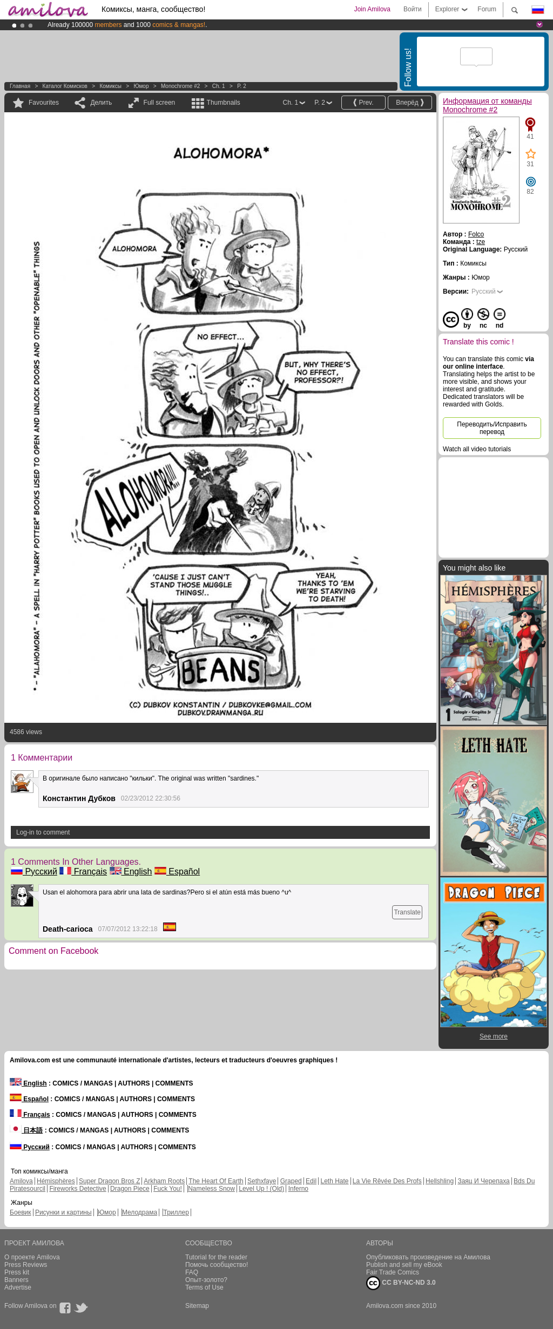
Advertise (17, 1287)
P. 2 (241, 86)
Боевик (20, 1212)
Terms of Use (204, 1287)
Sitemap (197, 1306)
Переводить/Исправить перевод (492, 428)
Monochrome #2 (180, 86)
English (131, 871)
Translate (407, 912)
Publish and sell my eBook (404, 1265)
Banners (16, 1280)
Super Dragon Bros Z (109, 1181)
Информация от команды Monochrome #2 (487, 105)
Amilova (21, 1181)
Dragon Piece (130, 1188)
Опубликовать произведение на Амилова (428, 1257)
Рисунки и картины (63, 1212)
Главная (20, 86)
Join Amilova (372, 9)
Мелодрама (139, 1212)
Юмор (141, 86)
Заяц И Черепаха (483, 1181)
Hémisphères (56, 1181)
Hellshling (440, 1181)
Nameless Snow (211, 1188)
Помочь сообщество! (216, 1265)
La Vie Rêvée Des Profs (387, 1181)
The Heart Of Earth (215, 1181)
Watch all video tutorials (477, 449)
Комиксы (110, 86)
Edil (311, 1181)
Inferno (298, 1188)
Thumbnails (223, 102)
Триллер (175, 1212)
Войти (412, 9)
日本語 (26, 1130)
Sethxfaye (261, 1181)
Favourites (44, 102)
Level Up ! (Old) (261, 1188)
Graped (291, 1181)
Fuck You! (167, 1188)
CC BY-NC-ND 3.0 (401, 1283)
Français (83, 871)
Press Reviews (25, 1265)
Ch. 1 (218, 86)
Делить (101, 102)
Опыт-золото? (206, 1280)
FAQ (191, 1272)
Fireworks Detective (77, 1188)
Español (177, 871)
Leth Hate (334, 1181)
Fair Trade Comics (392, 1272)
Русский (34, 871)
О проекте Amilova (32, 1257)
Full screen (160, 102)
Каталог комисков (65, 86)
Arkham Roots (164, 1181)
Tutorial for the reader (216, 1257)
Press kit (16, 1272)
